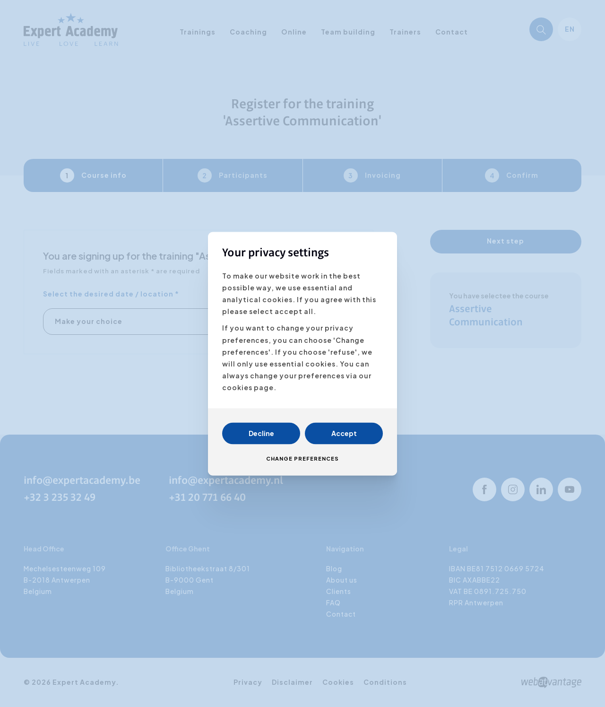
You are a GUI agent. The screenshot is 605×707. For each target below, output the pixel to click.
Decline (261, 433)
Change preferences (302, 458)
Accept (344, 433)
